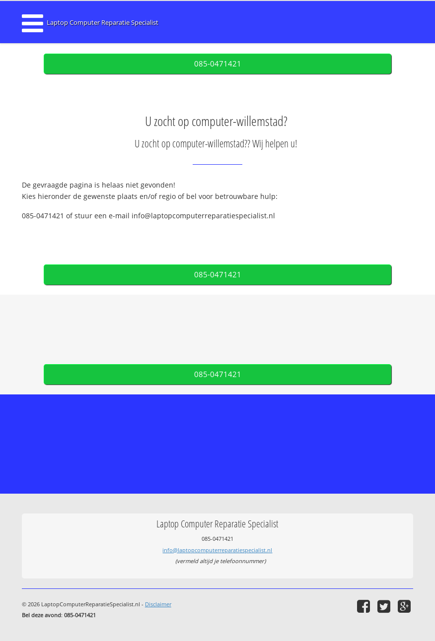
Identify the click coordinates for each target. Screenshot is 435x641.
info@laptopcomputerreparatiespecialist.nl (217, 550)
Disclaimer (158, 604)
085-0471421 (217, 64)
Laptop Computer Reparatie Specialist (102, 22)
